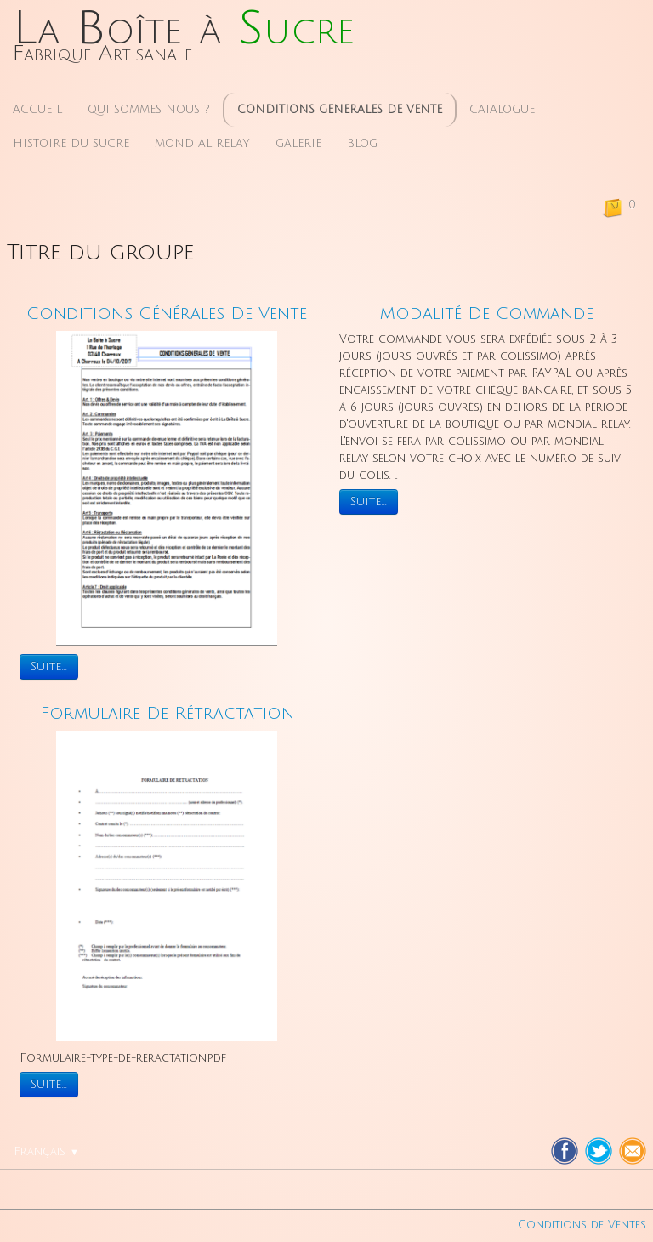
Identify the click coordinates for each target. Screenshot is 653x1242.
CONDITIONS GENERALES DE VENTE (339, 110)
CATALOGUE (502, 110)
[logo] (183, 41)
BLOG (362, 144)
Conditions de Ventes (582, 1225)
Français (46, 1152)
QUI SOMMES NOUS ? (149, 110)
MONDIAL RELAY (202, 144)
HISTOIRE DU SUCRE (71, 144)
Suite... (49, 666)
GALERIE (298, 144)
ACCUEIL (37, 110)
